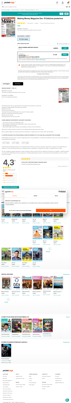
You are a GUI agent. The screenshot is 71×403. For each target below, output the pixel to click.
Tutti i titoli (5, 376)
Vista (2, 222)
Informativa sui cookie (7, 397)
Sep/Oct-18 (14, 219)
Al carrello (6, 222)
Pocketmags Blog (6, 384)
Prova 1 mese (65, 55)
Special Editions (7, 274)
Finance (22, 9)
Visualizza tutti (66, 274)
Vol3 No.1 (55, 241)
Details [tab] (35, 195)
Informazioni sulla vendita (47, 384)
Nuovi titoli (5, 378)
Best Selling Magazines (7, 380)
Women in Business (37, 291)
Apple (30, 376)
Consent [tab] (15, 195)
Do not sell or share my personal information (20, 210)
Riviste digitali (31, 384)
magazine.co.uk (58, 380)
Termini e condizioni (7, 395)
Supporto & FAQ (19, 376)
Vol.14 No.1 (3, 262)
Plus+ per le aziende (7, 388)
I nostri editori (5, 386)
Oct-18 (3, 219)
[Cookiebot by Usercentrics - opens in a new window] (60, 192)
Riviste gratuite (6, 382)
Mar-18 (44, 241)
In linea (30, 380)
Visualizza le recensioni (10, 187)
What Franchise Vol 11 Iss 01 (58, 291)
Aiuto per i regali (19, 386)
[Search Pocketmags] (3, 7)
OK (51, 210)
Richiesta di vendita (46, 386)
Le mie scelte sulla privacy (8, 399)
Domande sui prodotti (46, 376)
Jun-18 (34, 219)
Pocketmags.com (58, 378)
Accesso (43, 388)
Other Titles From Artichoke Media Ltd (15, 317)
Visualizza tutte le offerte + (43, 74)
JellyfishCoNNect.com (59, 382)
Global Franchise (47, 291)
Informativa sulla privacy (7, 391)
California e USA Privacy (7, 393)
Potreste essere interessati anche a (14, 342)
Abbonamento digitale (5, 9)
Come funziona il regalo (20, 384)
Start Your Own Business (16, 291)
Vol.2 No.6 (24, 262)
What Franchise (5, 291)
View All (68, 317)
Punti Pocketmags (32, 382)
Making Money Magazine (30, 9)
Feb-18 (13, 262)
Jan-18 (34, 262)
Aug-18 (24, 219)
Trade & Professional (15, 9)
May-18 (45, 219)
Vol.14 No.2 (56, 219)
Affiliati (43, 378)
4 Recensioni (30, 23)
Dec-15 (37, 9)
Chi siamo (57, 376)
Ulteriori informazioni (40, 59)
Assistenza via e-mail (20, 378)
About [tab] (56, 195)
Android (30, 378)
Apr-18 (34, 241)
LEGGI (65, 48)
